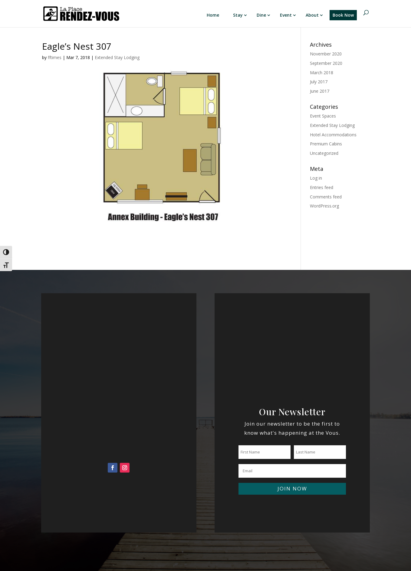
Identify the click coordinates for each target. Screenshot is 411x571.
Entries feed (321, 187)
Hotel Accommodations (333, 135)
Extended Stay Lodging (117, 57)
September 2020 (326, 63)
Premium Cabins (326, 144)
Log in (316, 178)
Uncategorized (324, 153)
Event (286, 15)
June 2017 (319, 91)
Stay (238, 15)
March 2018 (321, 72)
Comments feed (326, 197)
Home (213, 15)
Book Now (343, 15)
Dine (261, 15)
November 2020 (326, 54)
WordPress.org (324, 206)
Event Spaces (323, 116)
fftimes (54, 57)
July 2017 (318, 82)
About (312, 15)
